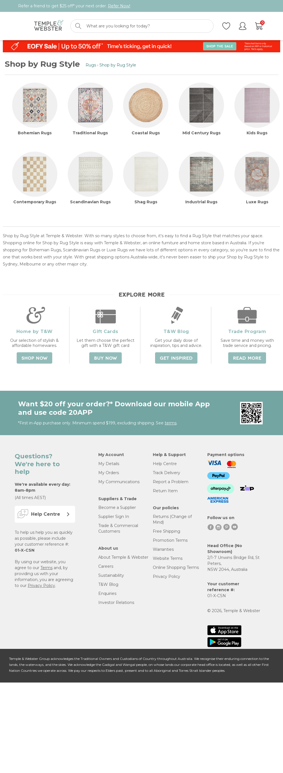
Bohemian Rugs (35, 132)
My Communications (119, 481)
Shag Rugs (145, 201)
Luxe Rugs (257, 201)
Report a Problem (170, 481)
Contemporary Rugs (34, 201)
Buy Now (105, 358)
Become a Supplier (117, 507)
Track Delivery (166, 472)
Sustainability (111, 575)
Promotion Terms (170, 540)
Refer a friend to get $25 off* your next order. (74, 5)
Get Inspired (176, 358)
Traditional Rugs (90, 132)
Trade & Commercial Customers (118, 528)
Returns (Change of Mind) (172, 519)
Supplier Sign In (113, 516)
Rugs (91, 65)
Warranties (163, 549)
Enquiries (107, 593)
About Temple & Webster (123, 557)
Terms (46, 567)
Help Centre (165, 463)
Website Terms (167, 558)
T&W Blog (108, 584)
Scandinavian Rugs (90, 201)
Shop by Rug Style (117, 65)
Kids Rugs (257, 132)
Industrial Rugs (201, 201)
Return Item (165, 490)
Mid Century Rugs (201, 132)
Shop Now (34, 358)
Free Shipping (166, 531)
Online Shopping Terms (176, 567)
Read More (247, 358)
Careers (105, 566)
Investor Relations (116, 602)
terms (171, 423)
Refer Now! (119, 5)
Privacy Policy (41, 585)
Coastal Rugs (146, 132)
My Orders (108, 472)
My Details (108, 463)
